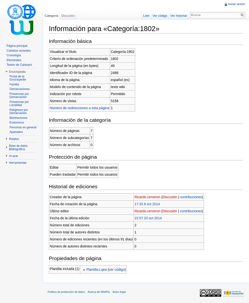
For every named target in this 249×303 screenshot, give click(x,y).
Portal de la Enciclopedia (17, 78)
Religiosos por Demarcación (18, 111)
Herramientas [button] (18, 162)
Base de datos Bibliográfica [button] (18, 147)
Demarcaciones (19, 89)
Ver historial (178, 15)
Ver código (159, 15)
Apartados (16, 132)
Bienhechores (18, 118)
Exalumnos (16, 122)
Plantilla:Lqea (96, 269)
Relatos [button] (14, 139)
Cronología (14, 55)
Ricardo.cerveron (147, 197)
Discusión (169, 197)
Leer (146, 15)
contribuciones (191, 197)
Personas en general (22, 127)
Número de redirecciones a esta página (79, 108)
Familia (14, 84)
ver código (117, 269)
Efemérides (14, 60)
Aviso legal (119, 291)
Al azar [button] (13, 156)
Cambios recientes (19, 50)
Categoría (51, 15)
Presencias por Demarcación (19, 95)
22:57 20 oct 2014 (148, 218)
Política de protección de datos (66, 291)
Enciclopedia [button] (17, 72)
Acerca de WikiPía (99, 291)
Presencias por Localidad (19, 103)
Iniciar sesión (236, 4)
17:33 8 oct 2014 (147, 204)
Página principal (17, 46)
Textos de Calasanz (19, 64)
